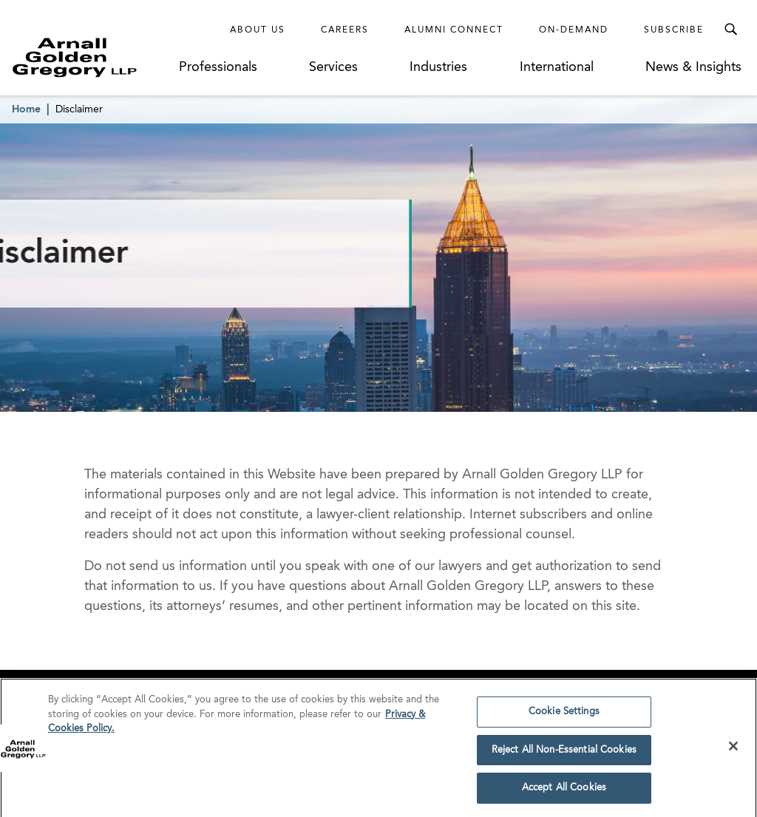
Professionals (218, 67)
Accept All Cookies (564, 791)
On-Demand (573, 30)
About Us (257, 30)
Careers (345, 30)
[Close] (733, 749)
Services (333, 67)
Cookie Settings (564, 714)
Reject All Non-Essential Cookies (564, 753)
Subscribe (674, 30)
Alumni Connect (453, 30)
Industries (438, 67)
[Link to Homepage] (93, 57)
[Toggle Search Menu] (730, 29)
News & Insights (693, 67)
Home (26, 109)
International (557, 67)
